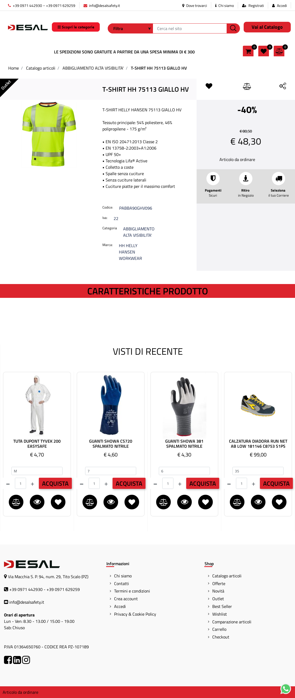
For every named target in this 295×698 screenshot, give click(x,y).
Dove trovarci (194, 5)
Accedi (282, 5)
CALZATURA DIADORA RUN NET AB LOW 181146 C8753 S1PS (258, 444)
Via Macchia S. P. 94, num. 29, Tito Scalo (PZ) (48, 576)
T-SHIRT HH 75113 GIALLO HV (159, 68)
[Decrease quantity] (8, 483)
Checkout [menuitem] (220, 637)
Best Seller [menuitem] (222, 606)
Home (13, 68)
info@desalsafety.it (102, 5)
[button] (233, 28)
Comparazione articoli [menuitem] (231, 622)
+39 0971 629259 (60, 5)
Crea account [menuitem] (126, 598)
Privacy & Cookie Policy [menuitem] (135, 614)
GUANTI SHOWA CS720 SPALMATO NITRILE (110, 444)
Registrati (256, 5)
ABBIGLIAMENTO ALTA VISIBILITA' (93, 68)
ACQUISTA (55, 483)
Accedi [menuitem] (120, 606)
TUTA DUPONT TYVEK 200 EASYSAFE (37, 444)
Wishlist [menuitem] (219, 614)
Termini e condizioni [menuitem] (132, 591)
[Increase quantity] (32, 483)
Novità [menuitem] (218, 591)
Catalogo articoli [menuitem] (227, 576)
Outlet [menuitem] (218, 598)
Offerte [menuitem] (218, 583)
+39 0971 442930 (25, 5)
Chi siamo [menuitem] (123, 576)
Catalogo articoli (40, 68)
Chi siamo (224, 5)
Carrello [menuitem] (219, 629)
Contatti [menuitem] (121, 583)
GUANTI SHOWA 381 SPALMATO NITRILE (184, 444)
